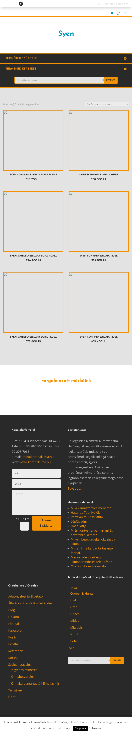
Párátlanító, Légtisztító (87, 517)
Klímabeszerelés (22, 677)
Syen (71, 648)
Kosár (12, 638)
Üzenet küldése (46, 523)
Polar (74, 642)
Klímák (73, 589)
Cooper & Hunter (82, 594)
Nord (74, 635)
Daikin (74, 601)
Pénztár (13, 644)
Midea (74, 621)
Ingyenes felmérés (24, 670)
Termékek (15, 691)
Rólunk (13, 658)
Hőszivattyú (79, 526)
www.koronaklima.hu (35, 462)
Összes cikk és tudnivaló (88, 567)
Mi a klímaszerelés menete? (91, 508)
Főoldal (13, 624)
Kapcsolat (15, 631)
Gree (73, 607)
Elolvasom (95, 728)
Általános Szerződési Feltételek (30, 603)
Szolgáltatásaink (19, 665)
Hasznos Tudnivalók (85, 513)
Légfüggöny (79, 522)
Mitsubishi (77, 628)
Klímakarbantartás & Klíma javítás (35, 684)
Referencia (16, 651)
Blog (11, 610)
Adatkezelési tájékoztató (25, 597)
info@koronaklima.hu (38, 457)
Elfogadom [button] (80, 728)
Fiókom (13, 617)
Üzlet (11, 697)
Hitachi (75, 614)
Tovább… (74, 489)
